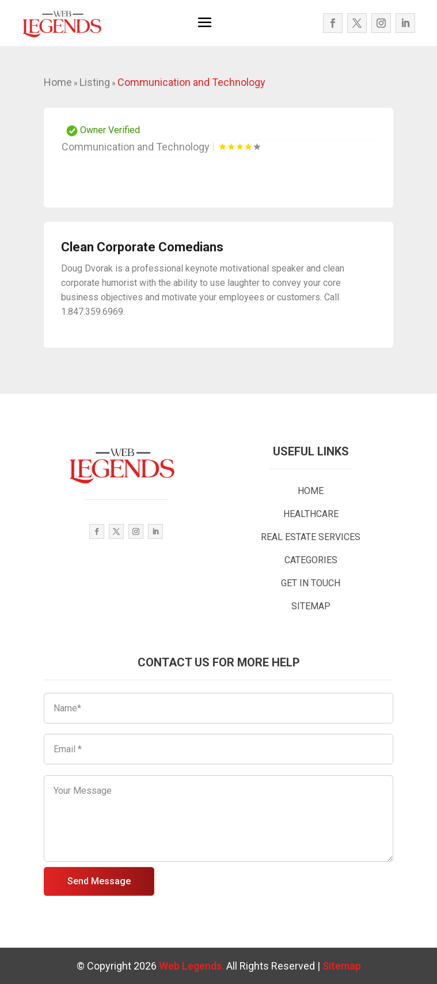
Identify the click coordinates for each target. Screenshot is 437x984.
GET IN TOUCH (310, 583)
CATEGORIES (310, 560)
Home (58, 82)
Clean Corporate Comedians (142, 247)
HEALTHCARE (311, 513)
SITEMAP (310, 606)
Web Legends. (192, 966)
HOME (311, 490)
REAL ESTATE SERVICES (310, 536)
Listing (94, 82)
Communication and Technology (191, 82)
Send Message (99, 881)
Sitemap (341, 966)
